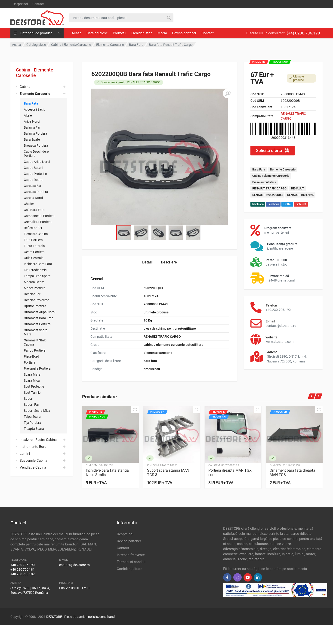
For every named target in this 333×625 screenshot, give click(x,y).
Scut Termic (32, 392)
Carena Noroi (33, 198)
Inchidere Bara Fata (38, 264)
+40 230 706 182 (22, 574)
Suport (29, 398)
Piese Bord (31, 356)
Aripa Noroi (32, 121)
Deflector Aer (33, 228)
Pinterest (301, 204)
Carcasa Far (32, 186)
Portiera (29, 362)
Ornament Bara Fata (38, 318)
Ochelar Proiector (36, 300)
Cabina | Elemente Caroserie (34, 72)
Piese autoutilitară (264, 182)
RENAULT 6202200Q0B (267, 195)
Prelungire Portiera (37, 368)
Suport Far (31, 404)
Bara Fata (31, 103)
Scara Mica (32, 380)
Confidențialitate (129, 569)
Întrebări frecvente (131, 555)
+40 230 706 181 (22, 569)
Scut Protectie (34, 386)
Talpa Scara (32, 416)
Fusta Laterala (34, 246)
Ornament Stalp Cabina (35, 342)
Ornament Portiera (37, 324)
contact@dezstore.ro (74, 565)
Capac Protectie (35, 174)
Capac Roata (33, 180)
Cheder (29, 204)
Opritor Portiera (35, 306)
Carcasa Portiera (36, 192)
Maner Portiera (34, 288)
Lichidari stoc (141, 33)
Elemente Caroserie (283, 169)
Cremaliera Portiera (38, 222)
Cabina (25, 87)
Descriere (169, 262)
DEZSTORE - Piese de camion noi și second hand (80, 617)
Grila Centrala (33, 258)
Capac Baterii (33, 168)
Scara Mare (32, 374)
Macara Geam (34, 282)
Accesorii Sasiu (34, 109)
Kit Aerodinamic (35, 270)
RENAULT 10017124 (300, 195)
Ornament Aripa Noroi (39, 312)
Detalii (147, 262)
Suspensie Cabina (33, 460)
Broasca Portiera (36, 145)
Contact (38, 4)
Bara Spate (32, 139)
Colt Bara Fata (34, 210)
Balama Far (32, 127)
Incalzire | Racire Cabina (38, 440)
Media (162, 33)
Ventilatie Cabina (33, 467)
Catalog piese (97, 33)
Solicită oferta (272, 150)
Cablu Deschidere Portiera (36, 154)
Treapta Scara (34, 428)
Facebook (273, 204)
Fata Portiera (33, 240)
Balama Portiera (35, 133)
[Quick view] (135, 409)
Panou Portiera (35, 350)
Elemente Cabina (36, 234)
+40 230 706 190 (22, 565)
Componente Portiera (39, 216)
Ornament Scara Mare (35, 332)
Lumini (25, 454)
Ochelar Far (32, 294)
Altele (28, 115)
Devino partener (184, 33)
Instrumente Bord (33, 447)
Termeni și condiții (131, 562)
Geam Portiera (34, 252)
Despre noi (20, 4)
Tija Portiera (32, 422)
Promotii (119, 33)
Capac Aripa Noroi (37, 162)
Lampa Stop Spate (37, 276)
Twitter (287, 204)
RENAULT (297, 188)
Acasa (76, 33)
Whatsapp (258, 204)
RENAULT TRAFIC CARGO (269, 188)
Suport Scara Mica (37, 410)
